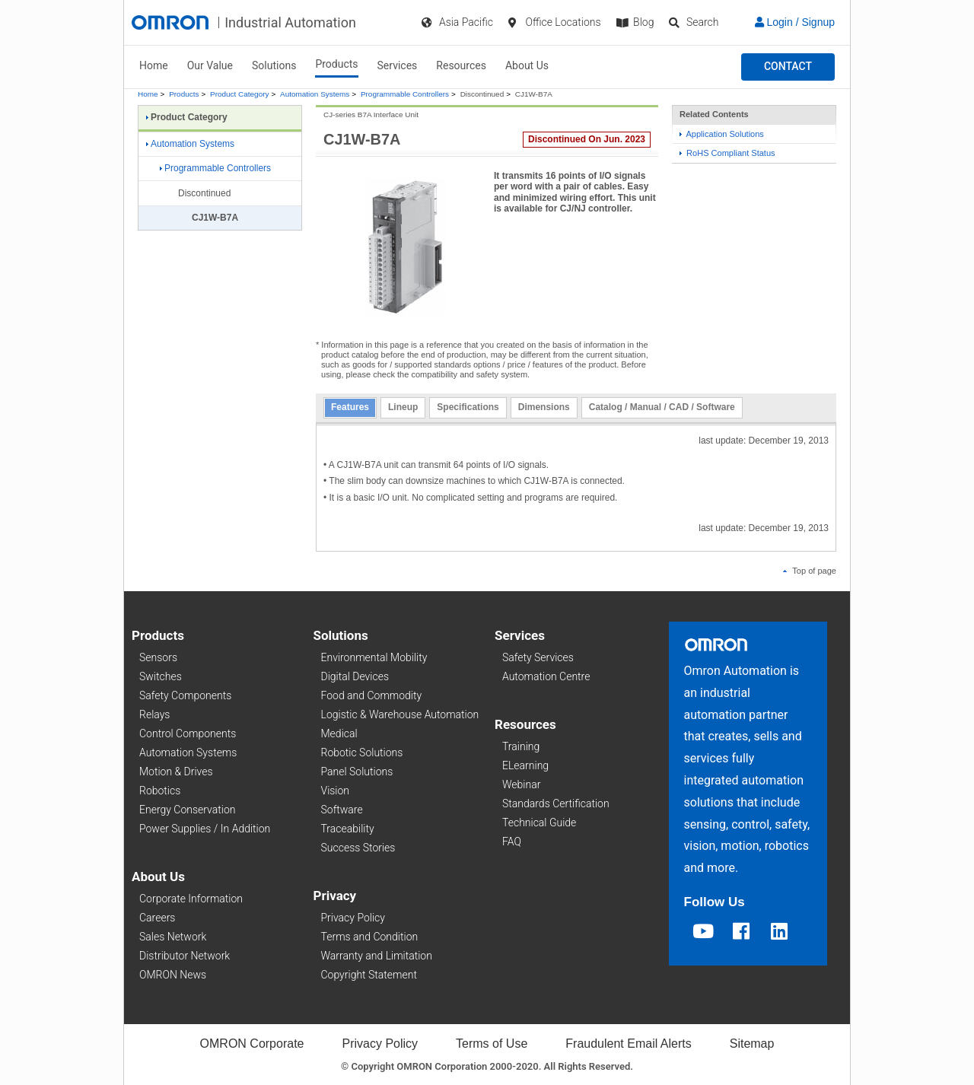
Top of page (809, 570)
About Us (527, 65)
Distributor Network (184, 956)
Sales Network (172, 937)
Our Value (210, 65)
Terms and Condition (370, 937)
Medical (339, 733)
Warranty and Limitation (376, 956)
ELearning (525, 765)
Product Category (239, 94)
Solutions (274, 65)
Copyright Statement (369, 975)
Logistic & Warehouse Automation (400, 714)
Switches (160, 676)
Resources (461, 65)
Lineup (403, 407)
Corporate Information (191, 898)
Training (521, 746)
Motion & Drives (176, 771)
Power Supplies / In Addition (204, 828)
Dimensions (544, 407)
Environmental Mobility (374, 657)
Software (342, 809)
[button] (788, 67)
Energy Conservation (187, 809)
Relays (154, 714)
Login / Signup (795, 22)
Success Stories (358, 848)
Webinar (521, 784)
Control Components (187, 733)
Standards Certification (556, 803)
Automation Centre (546, 676)
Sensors (158, 657)
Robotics (159, 790)
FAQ (511, 841)
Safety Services (538, 657)
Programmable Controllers (405, 94)
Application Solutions (722, 133)
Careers (157, 918)
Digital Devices (355, 676)
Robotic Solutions (362, 752)
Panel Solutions (357, 771)
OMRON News (172, 975)
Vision (335, 790)
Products (336, 64)
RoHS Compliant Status (727, 153)
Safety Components (185, 695)
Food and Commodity (371, 695)
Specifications (467, 407)
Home (153, 65)
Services (397, 65)
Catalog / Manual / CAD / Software (662, 407)
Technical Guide (539, 822)
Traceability (347, 828)
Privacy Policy (353, 918)
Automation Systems (314, 94)
